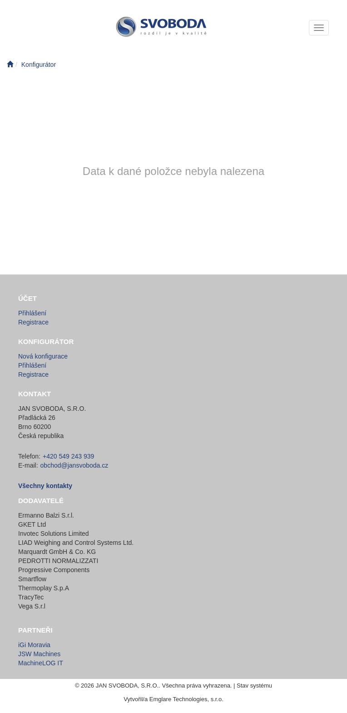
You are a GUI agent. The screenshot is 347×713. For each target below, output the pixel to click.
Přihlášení (32, 313)
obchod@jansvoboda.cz (74, 465)
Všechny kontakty (45, 485)
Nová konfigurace (43, 356)
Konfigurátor (38, 64)
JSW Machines (39, 654)
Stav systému (254, 685)
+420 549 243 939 (68, 456)
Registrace (33, 322)
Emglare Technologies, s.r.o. (186, 699)
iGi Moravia (34, 644)
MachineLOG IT (40, 663)
